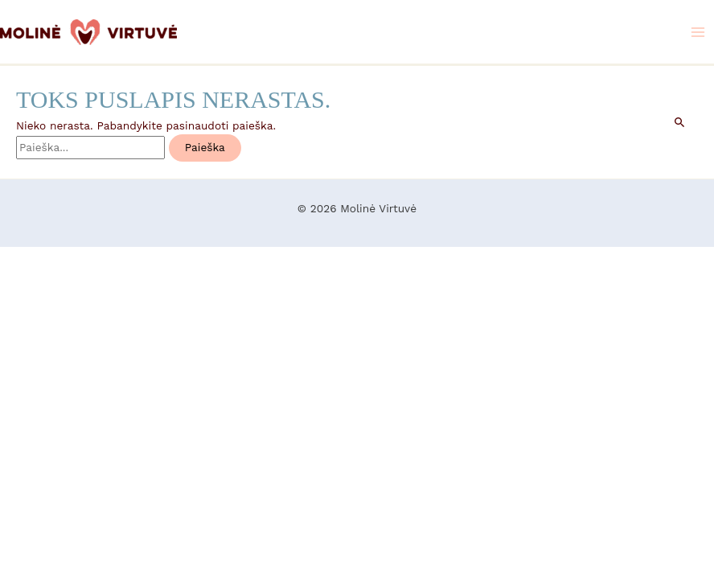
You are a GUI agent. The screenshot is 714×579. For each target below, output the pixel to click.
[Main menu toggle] (698, 31)
